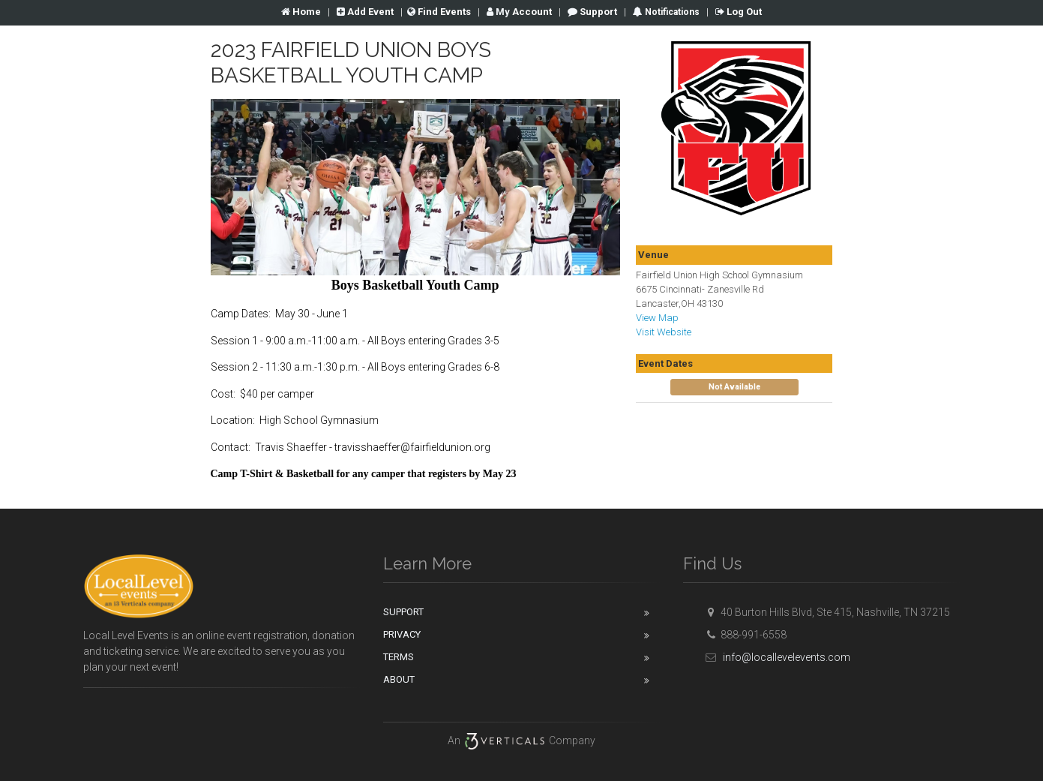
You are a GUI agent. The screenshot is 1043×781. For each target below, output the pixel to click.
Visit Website (663, 332)
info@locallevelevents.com (776, 657)
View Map (657, 317)
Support (592, 11)
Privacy (402, 634)
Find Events (439, 11)
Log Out (738, 11)
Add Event (365, 11)
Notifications (671, 12)
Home (301, 11)
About (399, 679)
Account (519, 11)
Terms (398, 656)
